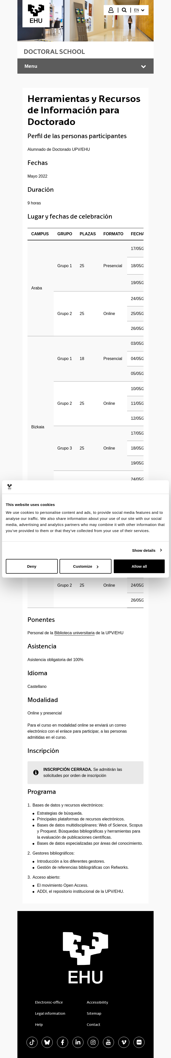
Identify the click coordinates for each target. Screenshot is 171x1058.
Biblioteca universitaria (74, 633)
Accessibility (97, 1002)
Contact (93, 1025)
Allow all (139, 566)
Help (39, 1025)
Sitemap (94, 1013)
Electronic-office (49, 1002)
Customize (85, 566)
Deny (31, 566)
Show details (144, 550)
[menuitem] (139, 10)
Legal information (50, 1013)
